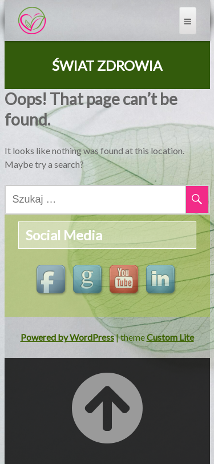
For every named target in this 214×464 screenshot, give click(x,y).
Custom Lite (170, 337)
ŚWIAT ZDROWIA (107, 65)
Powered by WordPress (67, 337)
